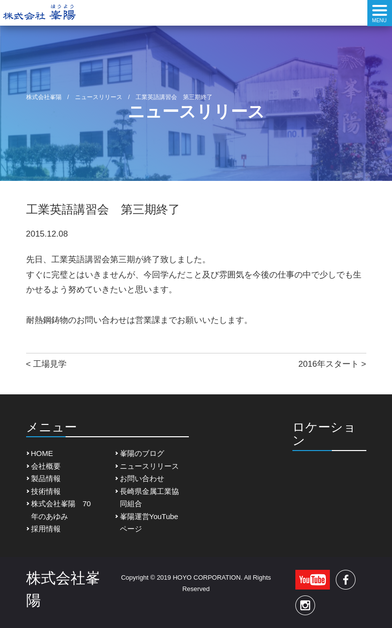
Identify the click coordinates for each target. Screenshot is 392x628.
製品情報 (46, 478)
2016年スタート (328, 364)
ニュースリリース (149, 466)
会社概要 (46, 466)
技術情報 (46, 491)
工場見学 (50, 364)
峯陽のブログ (142, 453)
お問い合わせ (142, 478)
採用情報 (46, 528)
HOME (42, 453)
